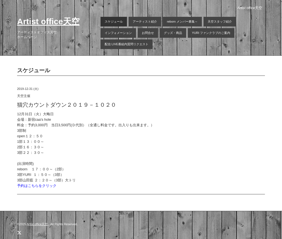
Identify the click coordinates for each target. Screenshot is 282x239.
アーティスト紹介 (145, 21)
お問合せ (148, 32)
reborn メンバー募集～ (182, 21)
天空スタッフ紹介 (220, 21)
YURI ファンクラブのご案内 (211, 32)
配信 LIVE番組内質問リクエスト (126, 44)
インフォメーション (118, 32)
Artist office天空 (48, 21)
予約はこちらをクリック (36, 186)
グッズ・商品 (173, 32)
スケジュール (114, 21)
